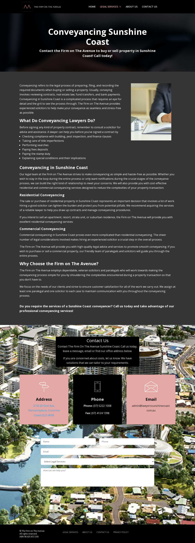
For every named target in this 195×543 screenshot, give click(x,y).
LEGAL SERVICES (109, 6)
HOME (92, 6)
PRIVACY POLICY (121, 532)
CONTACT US (149, 6)
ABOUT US (132, 6)
